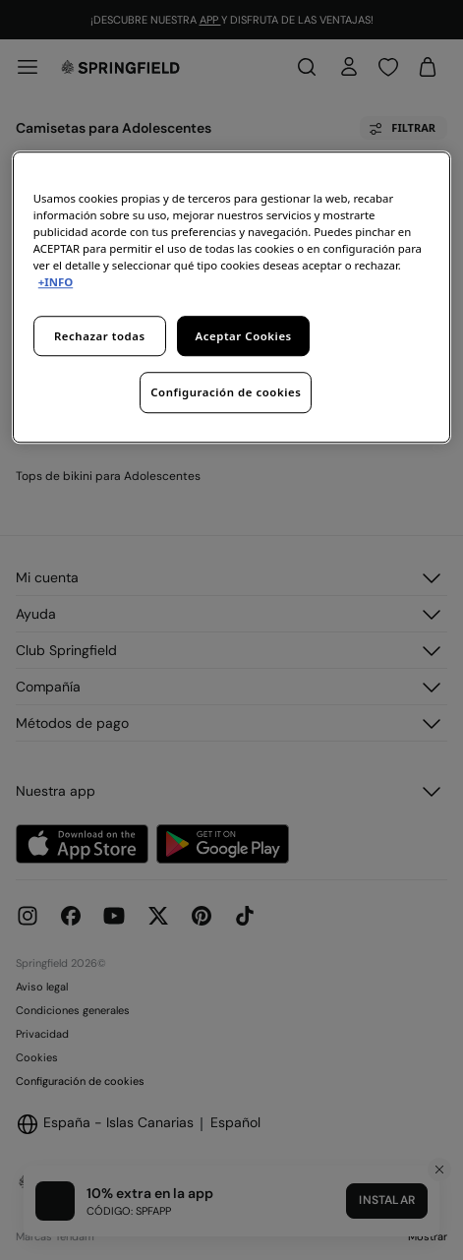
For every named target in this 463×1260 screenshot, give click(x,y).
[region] (231, 297)
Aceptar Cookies (244, 336)
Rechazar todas (99, 336)
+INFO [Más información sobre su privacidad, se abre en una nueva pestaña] (55, 282)
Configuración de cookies (225, 393)
